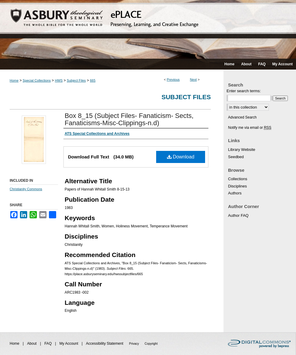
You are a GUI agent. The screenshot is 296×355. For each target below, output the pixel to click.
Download (181, 156)
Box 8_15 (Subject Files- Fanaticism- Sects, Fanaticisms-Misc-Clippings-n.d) (129, 119)
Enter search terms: (244, 91)
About (32, 343)
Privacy (134, 343)
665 (92, 80)
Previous (173, 79)
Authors (235, 193)
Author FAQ (238, 215)
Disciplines (237, 186)
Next (193, 79)
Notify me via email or (249, 127)
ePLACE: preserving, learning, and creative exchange (148, 29)
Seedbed (236, 157)
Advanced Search (242, 117)
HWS (59, 80)
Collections (237, 179)
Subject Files (76, 80)
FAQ (48, 343)
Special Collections (37, 80)
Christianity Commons (26, 189)
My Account (69, 343)
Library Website (241, 149)
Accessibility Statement (105, 343)
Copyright (151, 343)
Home (14, 80)
